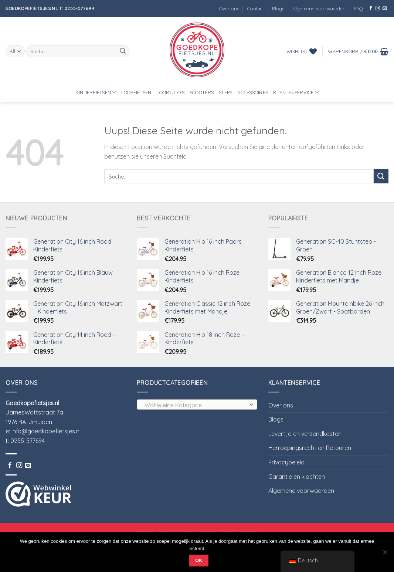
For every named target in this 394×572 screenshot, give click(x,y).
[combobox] (197, 404)
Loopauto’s (170, 92)
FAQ (358, 8)
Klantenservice (296, 92)
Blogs (278, 8)
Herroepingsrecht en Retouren (309, 447)
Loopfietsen (136, 92)
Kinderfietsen (95, 92)
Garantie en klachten (296, 476)
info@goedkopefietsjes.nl (46, 431)
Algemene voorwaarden (319, 8)
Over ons (229, 8)
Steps (225, 92)
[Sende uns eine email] (385, 8)
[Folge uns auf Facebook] (370, 8)
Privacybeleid (286, 462)
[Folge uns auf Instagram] (378, 8)
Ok (199, 560)
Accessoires (252, 92)
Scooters (202, 92)
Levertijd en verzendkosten (305, 433)
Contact (255, 8)
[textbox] (195, 405)
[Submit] (122, 51)
